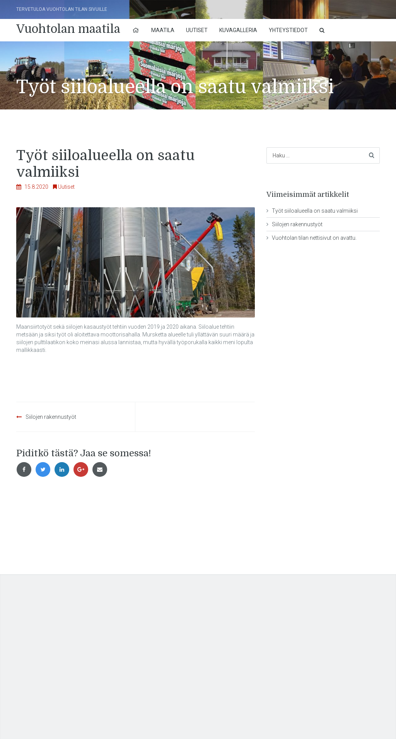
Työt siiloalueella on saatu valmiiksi (315, 211)
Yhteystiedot (288, 30)
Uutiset (197, 30)
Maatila (162, 30)
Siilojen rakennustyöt (51, 417)
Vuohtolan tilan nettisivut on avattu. (314, 238)
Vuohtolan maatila (68, 29)
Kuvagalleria (238, 30)
